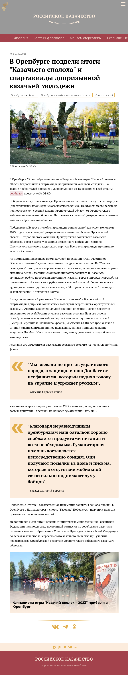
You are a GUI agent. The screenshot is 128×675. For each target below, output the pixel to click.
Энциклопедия (16, 38)
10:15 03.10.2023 (18, 53)
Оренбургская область (24, 95)
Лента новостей (104, 95)
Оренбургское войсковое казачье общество (66, 95)
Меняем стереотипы (85, 38)
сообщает (16, 193)
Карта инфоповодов (49, 38)
